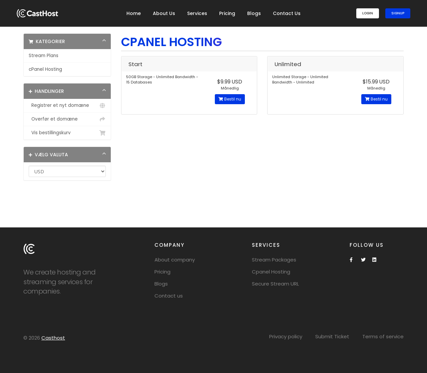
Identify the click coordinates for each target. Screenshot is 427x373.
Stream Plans (43, 55)
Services (197, 13)
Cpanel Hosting (271, 271)
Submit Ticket (332, 336)
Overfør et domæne (67, 119)
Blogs (254, 13)
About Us (164, 13)
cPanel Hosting (45, 69)
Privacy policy (285, 336)
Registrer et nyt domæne (67, 106)
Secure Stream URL (275, 283)
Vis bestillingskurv (67, 133)
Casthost (53, 337)
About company (174, 259)
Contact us (168, 295)
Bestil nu (230, 99)
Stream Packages (274, 259)
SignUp (397, 13)
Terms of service (383, 336)
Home (133, 13)
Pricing (227, 13)
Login (367, 13)
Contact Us (287, 13)
